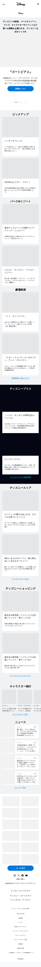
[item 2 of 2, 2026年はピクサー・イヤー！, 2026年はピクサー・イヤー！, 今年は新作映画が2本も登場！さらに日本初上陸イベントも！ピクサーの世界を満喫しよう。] (20, 168)
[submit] (38, 4)
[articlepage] (9, 753)
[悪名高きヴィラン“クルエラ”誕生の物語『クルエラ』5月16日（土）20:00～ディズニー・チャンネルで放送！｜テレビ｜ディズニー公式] (27, 764)
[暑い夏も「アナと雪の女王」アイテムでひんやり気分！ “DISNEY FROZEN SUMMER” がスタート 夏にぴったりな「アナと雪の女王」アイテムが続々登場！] (27, 733)
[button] (20, 88)
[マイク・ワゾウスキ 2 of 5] (25, 697)
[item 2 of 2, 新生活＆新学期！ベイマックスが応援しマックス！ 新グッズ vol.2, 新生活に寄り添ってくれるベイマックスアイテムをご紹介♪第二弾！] (20, 643)
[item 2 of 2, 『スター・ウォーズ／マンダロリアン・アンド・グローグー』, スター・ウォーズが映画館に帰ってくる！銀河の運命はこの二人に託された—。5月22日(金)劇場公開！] (20, 344)
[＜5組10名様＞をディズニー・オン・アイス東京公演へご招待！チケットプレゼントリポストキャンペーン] (27, 748)
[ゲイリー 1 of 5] (9, 697)
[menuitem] (3, 4)
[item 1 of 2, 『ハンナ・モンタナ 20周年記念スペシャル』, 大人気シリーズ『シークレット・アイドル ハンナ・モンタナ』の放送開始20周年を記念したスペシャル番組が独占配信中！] (20, 401)
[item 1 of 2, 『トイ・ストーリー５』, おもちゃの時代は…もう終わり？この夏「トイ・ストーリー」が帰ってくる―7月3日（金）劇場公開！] (20, 302)
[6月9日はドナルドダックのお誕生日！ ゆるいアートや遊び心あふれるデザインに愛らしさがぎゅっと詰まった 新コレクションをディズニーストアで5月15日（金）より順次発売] (27, 779)
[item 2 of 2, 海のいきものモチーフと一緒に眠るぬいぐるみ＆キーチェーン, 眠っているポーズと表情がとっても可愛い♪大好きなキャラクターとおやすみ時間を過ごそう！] (20, 544)
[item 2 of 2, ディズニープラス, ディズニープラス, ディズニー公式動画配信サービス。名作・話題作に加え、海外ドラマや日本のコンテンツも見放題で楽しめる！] (20, 445)
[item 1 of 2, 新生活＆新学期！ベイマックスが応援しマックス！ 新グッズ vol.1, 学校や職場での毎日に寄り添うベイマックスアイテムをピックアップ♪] (20, 601)
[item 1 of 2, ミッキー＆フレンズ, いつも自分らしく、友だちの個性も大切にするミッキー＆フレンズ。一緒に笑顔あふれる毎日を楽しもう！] (20, 127)
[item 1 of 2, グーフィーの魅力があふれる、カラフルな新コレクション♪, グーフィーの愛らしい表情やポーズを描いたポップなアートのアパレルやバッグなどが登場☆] (20, 500)
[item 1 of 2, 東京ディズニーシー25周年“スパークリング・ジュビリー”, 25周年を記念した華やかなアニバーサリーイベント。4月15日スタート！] (20, 214)
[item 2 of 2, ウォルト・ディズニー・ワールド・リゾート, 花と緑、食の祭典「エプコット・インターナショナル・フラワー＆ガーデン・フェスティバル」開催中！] (20, 256)
